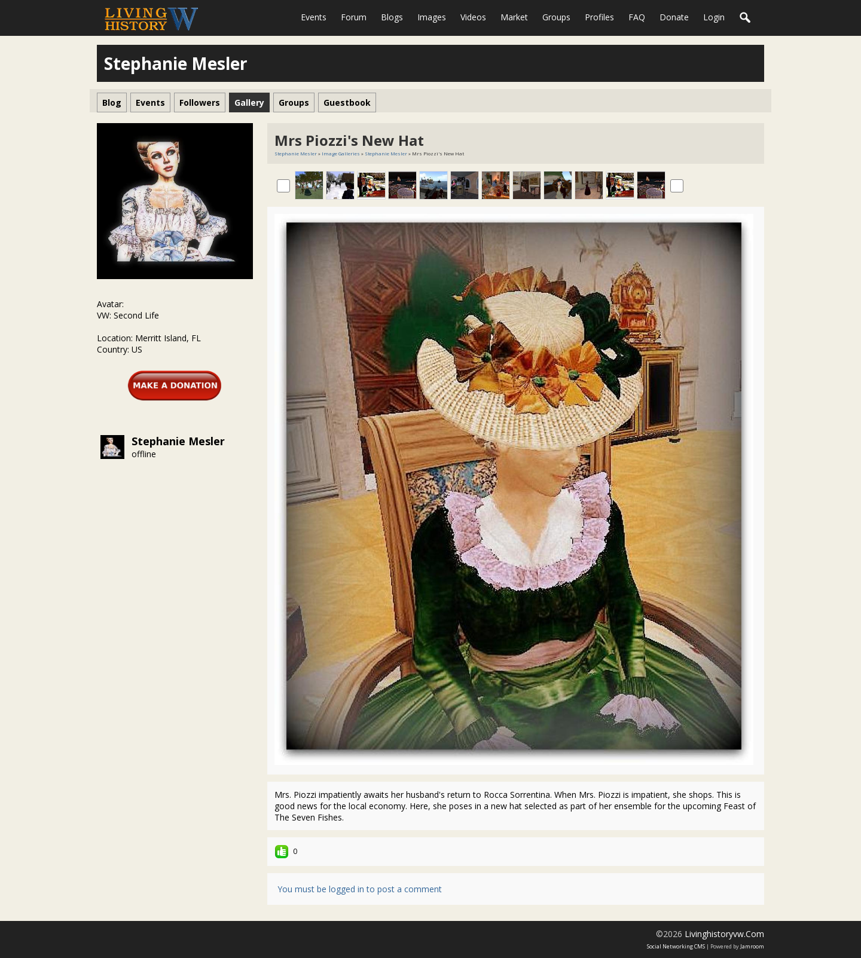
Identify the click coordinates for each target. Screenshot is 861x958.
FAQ (636, 17)
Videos (473, 17)
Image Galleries (341, 153)
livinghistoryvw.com (724, 933)
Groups (556, 17)
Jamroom (752, 946)
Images (431, 17)
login (714, 17)
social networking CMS (676, 946)
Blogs (392, 17)
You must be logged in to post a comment (359, 889)
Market (514, 17)
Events (313, 17)
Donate (674, 17)
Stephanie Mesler (178, 441)
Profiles (599, 17)
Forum (354, 17)
